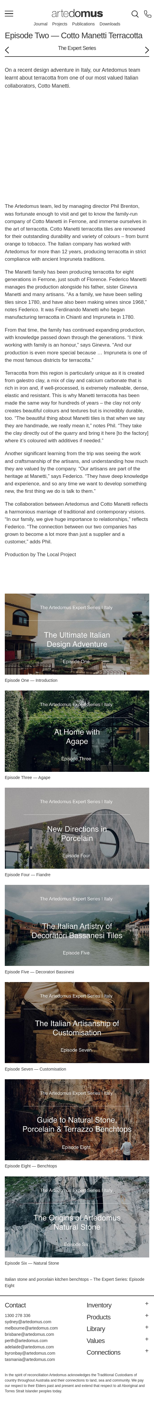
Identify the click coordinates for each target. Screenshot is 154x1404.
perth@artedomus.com (26, 1340)
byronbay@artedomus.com (30, 1353)
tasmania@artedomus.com (30, 1359)
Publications (83, 24)
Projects (59, 24)
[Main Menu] (9, 14)
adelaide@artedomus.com (29, 1346)
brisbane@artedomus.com (29, 1334)
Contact (15, 1305)
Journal (40, 24)
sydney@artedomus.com (28, 1321)
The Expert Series (77, 48)
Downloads (109, 24)
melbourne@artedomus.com (31, 1328)
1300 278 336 (18, 1315)
